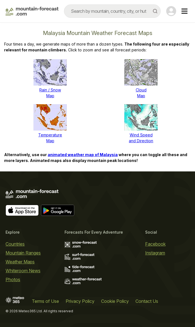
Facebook (155, 244)
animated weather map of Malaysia (83, 154)
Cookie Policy (115, 301)
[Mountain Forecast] (32, 11)
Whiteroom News (23, 270)
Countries (15, 244)
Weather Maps (20, 261)
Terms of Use (45, 301)
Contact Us (146, 301)
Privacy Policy (80, 301)
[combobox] (112, 11)
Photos (13, 279)
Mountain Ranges (23, 253)
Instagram (155, 253)
